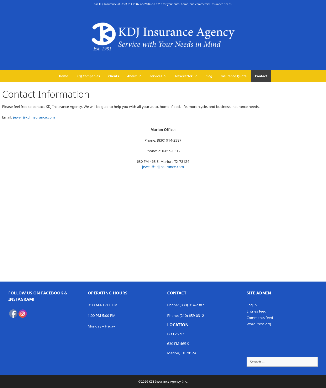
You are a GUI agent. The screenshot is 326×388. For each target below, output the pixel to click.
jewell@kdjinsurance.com (34, 117)
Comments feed (260, 317)
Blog (208, 76)
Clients (113, 76)
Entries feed (256, 311)
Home (63, 76)
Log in (252, 305)
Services (160, 76)
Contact (261, 76)
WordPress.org (259, 323)
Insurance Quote (234, 76)
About (136, 76)
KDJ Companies (88, 76)
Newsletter (188, 76)
